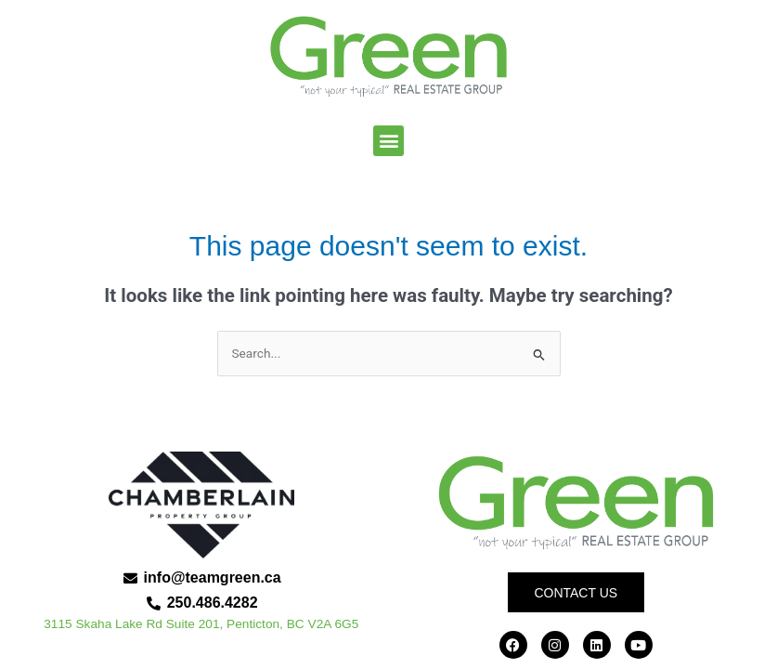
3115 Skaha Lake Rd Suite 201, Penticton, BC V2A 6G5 (201, 624)
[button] (388, 140)
